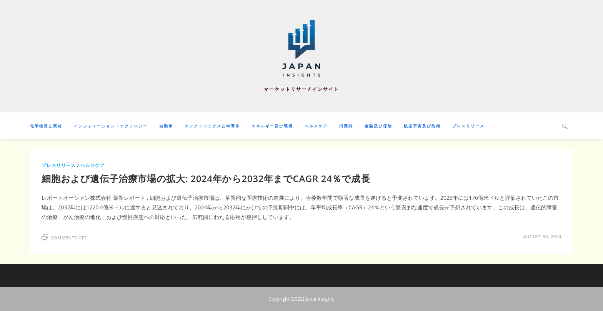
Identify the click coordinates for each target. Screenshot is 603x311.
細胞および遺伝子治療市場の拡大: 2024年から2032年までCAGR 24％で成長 (206, 178)
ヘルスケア (92, 165)
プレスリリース (58, 165)
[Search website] (565, 126)
